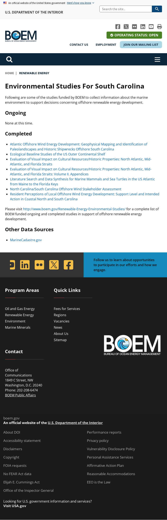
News (58, 327)
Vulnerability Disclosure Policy (111, 449)
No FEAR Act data (17, 474)
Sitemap (60, 340)
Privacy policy (98, 440)
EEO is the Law (98, 482)
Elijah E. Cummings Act (21, 482)
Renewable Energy (19, 315)
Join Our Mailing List (141, 45)
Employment (106, 45)
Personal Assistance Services (110, 457)
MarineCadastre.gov (26, 240)
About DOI (11, 432)
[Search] (125, 9)
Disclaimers (12, 449)
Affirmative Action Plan (105, 465)
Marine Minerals (17, 327)
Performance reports (104, 432)
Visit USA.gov (14, 506)
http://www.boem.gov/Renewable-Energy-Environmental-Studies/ (74, 209)
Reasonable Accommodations (111, 474)
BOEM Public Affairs (20, 395)
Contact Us (79, 45)
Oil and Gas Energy (20, 308)
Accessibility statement (22, 440)
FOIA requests (14, 465)
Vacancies (61, 321)
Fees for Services (67, 308)
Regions (60, 315)
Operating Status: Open (136, 35)
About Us (61, 333)
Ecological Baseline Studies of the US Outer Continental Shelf (57, 154)
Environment (15, 321)
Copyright (11, 457)
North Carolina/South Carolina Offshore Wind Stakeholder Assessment (65, 189)
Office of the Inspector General (28, 490)
